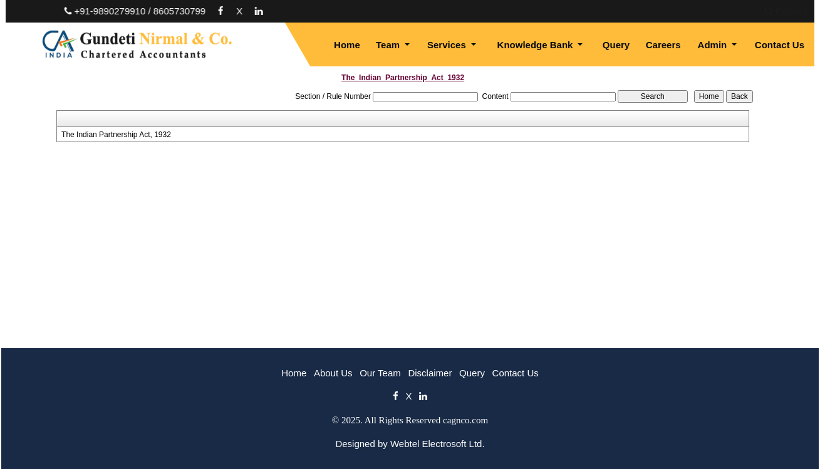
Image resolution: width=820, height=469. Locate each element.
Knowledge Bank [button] (536, 44)
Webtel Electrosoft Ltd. (437, 443)
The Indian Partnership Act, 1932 (116, 134)
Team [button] (389, 44)
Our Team (380, 373)
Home (347, 44)
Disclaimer (430, 373)
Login (745, 11)
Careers (663, 44)
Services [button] (448, 44)
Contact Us (779, 44)
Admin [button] (714, 44)
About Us (333, 373)
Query (616, 44)
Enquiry (696, 11)
